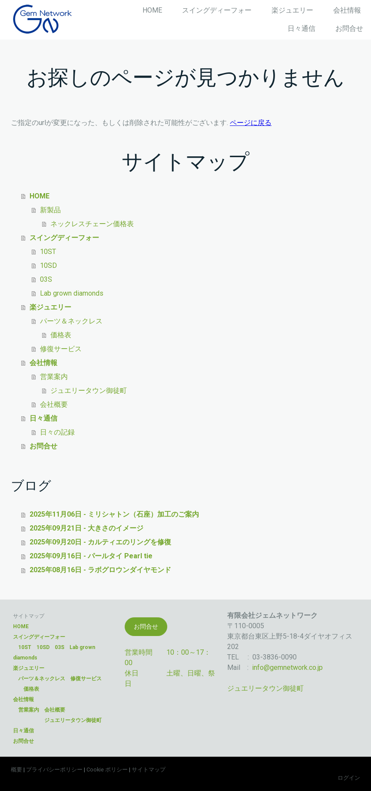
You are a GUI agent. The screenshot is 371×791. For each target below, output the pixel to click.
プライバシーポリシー (54, 769)
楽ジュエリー (292, 10)
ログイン (349, 778)
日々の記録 (57, 432)
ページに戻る (251, 123)
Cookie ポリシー (107, 769)
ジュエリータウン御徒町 (88, 390)
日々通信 (301, 28)
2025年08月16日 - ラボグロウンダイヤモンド (100, 570)
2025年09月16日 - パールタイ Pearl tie (91, 556)
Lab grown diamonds (71, 293)
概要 (16, 769)
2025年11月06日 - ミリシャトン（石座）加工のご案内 (114, 514)
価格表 (60, 335)
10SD (48, 265)
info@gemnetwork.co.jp (287, 667)
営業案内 (54, 376)
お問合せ (349, 28)
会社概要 (54, 404)
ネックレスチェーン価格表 (92, 224)
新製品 (50, 210)
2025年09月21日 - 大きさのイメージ (86, 528)
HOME (152, 10)
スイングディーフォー (217, 10)
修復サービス (61, 349)
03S (46, 279)
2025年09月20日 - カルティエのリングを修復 (100, 542)
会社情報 (347, 10)
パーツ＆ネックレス (71, 321)
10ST (48, 251)
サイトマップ (149, 769)
